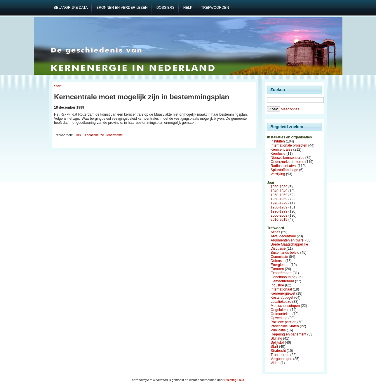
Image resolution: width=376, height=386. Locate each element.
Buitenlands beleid (285, 253)
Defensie (277, 261)
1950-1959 (279, 195)
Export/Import (281, 273)
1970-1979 (279, 203)
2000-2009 (279, 215)
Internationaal (281, 289)
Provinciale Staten (285, 326)
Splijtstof (277, 342)
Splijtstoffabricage (284, 170)
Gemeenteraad (282, 281)
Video (275, 363)
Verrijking (278, 174)
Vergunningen (281, 359)
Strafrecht (278, 351)
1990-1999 (279, 211)
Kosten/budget (282, 297)
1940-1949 (279, 191)
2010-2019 (279, 220)
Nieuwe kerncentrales (287, 158)
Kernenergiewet (283, 293)
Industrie (277, 285)
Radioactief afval (284, 166)
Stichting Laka (234, 380)
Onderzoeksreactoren (287, 162)
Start (57, 86)
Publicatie (278, 330)
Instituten (278, 141)
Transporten (280, 355)
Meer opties (290, 109)
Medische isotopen (285, 306)
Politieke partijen (283, 322)
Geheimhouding (283, 277)
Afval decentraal (283, 236)
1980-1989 (279, 207)
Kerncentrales (281, 149)
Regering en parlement (288, 334)
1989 (78, 135)
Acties (275, 232)
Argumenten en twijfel (287, 240)
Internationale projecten (289, 145)
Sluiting (276, 338)
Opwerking (279, 318)
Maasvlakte (114, 135)
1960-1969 (279, 199)
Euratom (277, 269)
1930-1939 (279, 187)
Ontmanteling (281, 314)
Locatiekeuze (94, 135)
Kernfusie (278, 154)
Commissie (279, 257)
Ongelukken (280, 310)
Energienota (280, 265)
